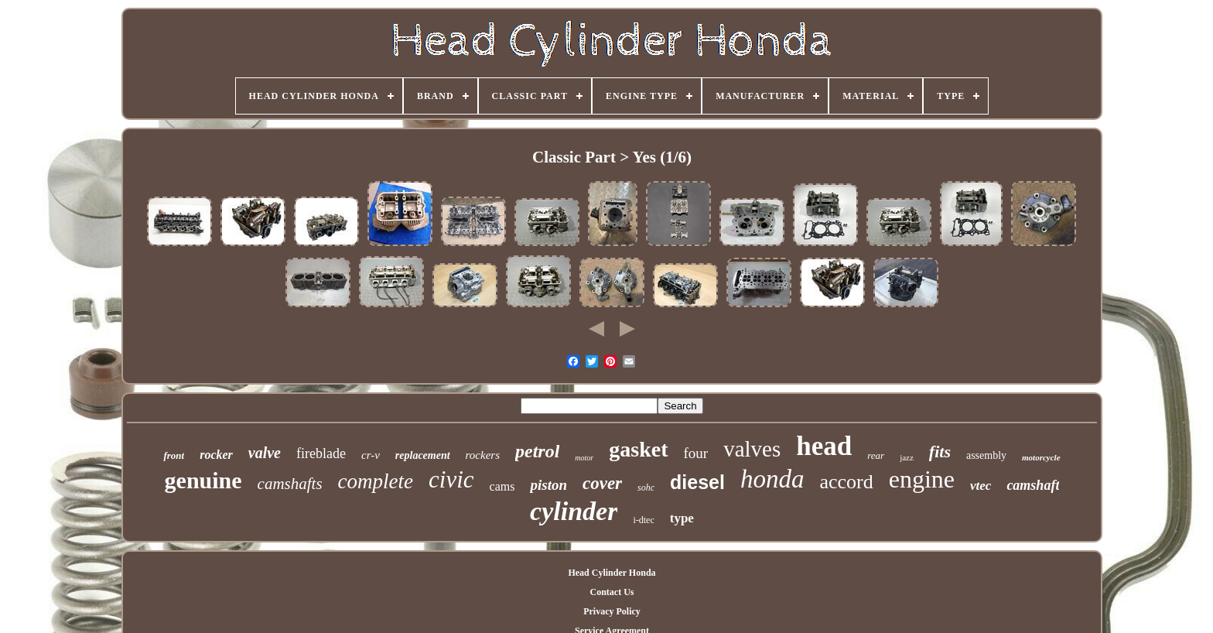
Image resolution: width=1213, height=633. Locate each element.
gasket (638, 449)
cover (602, 483)
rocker (216, 454)
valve (264, 452)
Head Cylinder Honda (611, 572)
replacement (422, 455)
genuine (203, 480)
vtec (980, 485)
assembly (986, 455)
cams (502, 486)
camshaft (1032, 485)
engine (922, 479)
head (824, 446)
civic (451, 479)
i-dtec (643, 520)
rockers (483, 455)
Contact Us (611, 592)
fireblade (321, 453)
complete (375, 481)
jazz (907, 457)
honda (772, 479)
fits (940, 451)
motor (584, 457)
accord (846, 481)
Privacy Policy (612, 611)
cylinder (573, 511)
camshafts (290, 483)
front (173, 455)
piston (548, 485)
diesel (697, 482)
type (682, 518)
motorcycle (1041, 457)
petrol (537, 451)
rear (875, 455)
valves (752, 448)
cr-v (370, 455)
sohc (645, 487)
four (696, 453)
